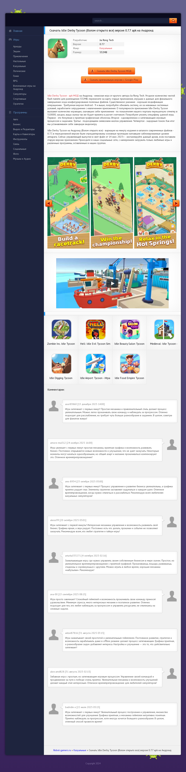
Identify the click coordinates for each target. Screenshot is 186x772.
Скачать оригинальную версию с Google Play (114, 79)
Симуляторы (19, 93)
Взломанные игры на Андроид (24, 87)
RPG (15, 80)
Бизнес (17, 124)
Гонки (16, 76)
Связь (16, 144)
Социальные (19, 148)
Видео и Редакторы (24, 129)
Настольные (19, 61)
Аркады (17, 46)
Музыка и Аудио (22, 158)
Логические (19, 71)
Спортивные (19, 98)
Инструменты (20, 139)
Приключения (20, 56)
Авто (15, 119)
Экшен (16, 51)
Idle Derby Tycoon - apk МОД (63, 95)
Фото (16, 153)
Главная (15, 31)
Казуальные (19, 66)
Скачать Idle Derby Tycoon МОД (114, 71)
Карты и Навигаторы (24, 134)
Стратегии (18, 103)
